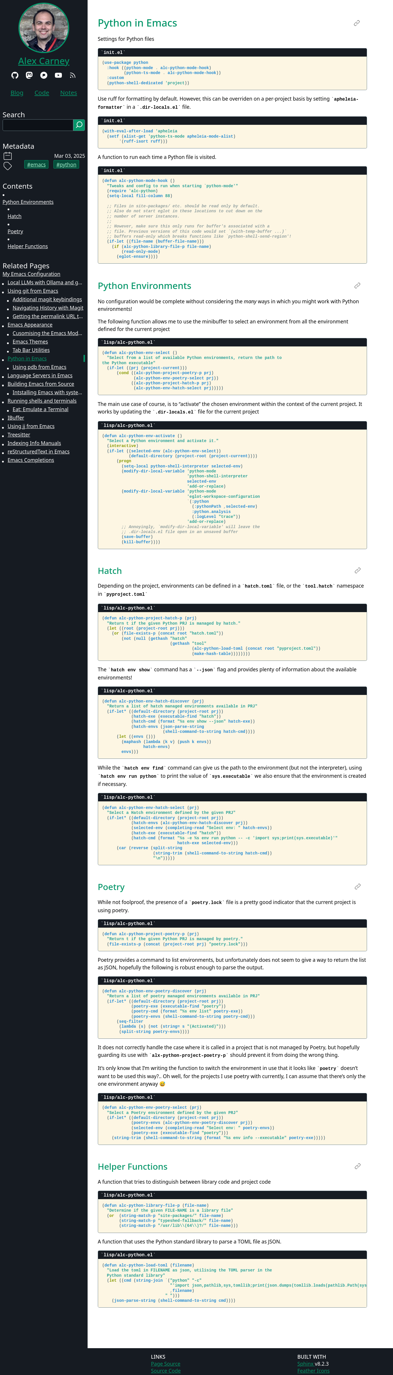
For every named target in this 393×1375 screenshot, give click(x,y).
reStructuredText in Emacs (38, 451)
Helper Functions (28, 246)
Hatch (15, 216)
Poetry (15, 231)
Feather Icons (313, 1366)
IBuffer (16, 417)
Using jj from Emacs (31, 426)
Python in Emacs (27, 358)
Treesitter (19, 434)
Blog (17, 92)
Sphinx (306, 1359)
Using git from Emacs (33, 290)
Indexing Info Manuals (34, 442)
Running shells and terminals (42, 400)
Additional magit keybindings (47, 299)
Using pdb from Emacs (39, 366)
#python (66, 164)
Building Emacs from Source (41, 383)
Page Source (165, 1359)
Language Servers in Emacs (40, 375)
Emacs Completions (31, 459)
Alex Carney (43, 61)
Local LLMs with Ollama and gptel (46, 282)
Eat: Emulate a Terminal (40, 409)
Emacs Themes (30, 341)
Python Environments (28, 201)
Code (41, 92)
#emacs (36, 164)
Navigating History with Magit (48, 307)
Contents (18, 186)
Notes (68, 92)
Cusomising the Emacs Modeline (49, 333)
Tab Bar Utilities (31, 349)
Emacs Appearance (30, 324)
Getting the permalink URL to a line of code (49, 316)
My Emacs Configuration (31, 273)
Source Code (166, 1366)
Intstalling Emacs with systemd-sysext (49, 392)
